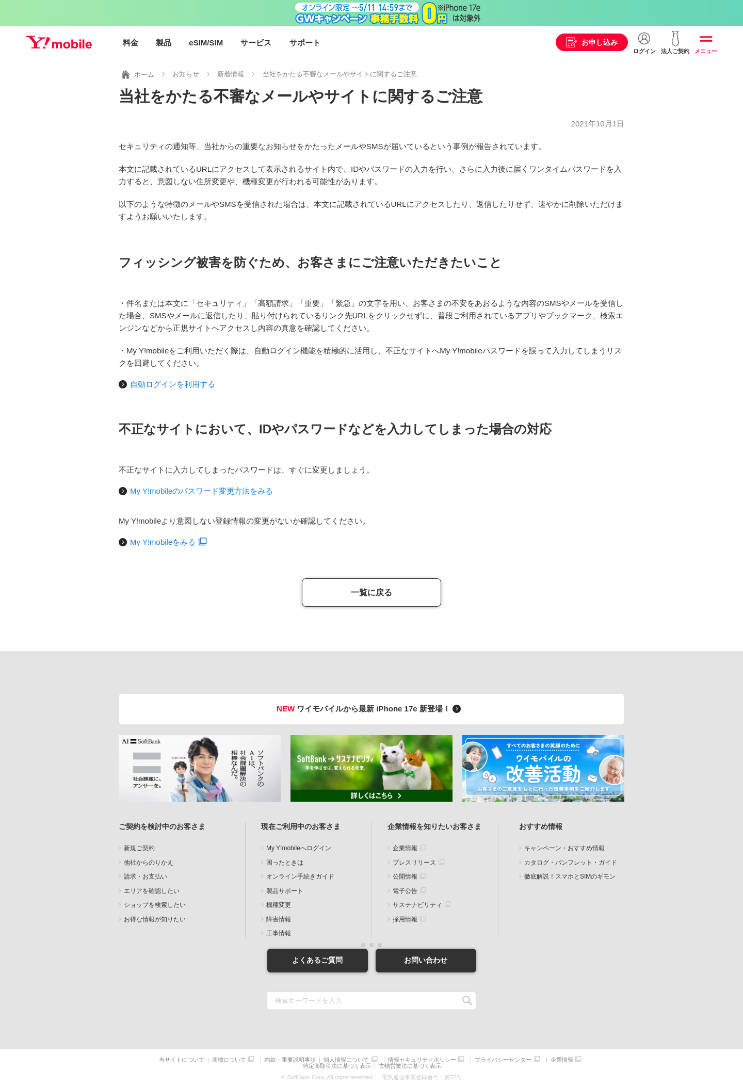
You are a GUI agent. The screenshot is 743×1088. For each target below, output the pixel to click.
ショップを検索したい (155, 904)
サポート (304, 42)
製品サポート (284, 890)
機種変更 (278, 904)
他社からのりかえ (148, 862)
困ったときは (284, 862)
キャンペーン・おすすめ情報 (564, 848)
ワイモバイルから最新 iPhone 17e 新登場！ (370, 708)
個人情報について (346, 1060)
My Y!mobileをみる (163, 541)
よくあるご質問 (317, 960)
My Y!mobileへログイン (298, 848)
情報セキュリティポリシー (422, 1060)
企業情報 (405, 848)
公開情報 (405, 876)
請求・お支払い (145, 876)
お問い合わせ (425, 960)
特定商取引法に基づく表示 (337, 1066)
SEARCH (467, 1000)
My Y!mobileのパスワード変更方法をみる (201, 490)
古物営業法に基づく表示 (410, 1066)
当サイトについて (181, 1060)
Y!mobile (59, 43)
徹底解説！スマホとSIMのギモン (570, 876)
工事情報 (278, 933)
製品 (163, 42)
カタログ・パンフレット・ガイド (570, 862)
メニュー (705, 51)
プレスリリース (414, 862)
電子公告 (405, 890)
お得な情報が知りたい (155, 918)
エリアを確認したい (152, 890)
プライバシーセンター (503, 1060)
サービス (255, 42)
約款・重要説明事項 (290, 1060)
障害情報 (278, 918)
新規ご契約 (139, 848)
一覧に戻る (371, 592)
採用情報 (405, 918)
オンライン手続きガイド (300, 876)
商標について (229, 1060)
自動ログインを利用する (172, 384)
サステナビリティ (417, 904)
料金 (130, 42)
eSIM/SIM (206, 42)
